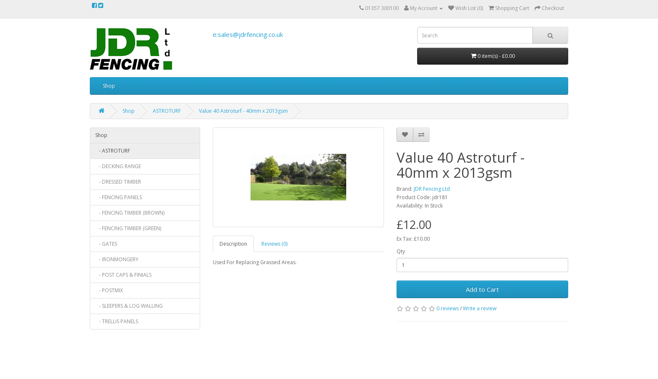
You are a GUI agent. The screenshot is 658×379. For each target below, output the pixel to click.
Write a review (479, 308)
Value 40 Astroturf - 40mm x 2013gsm (243, 110)
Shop (109, 85)
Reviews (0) (274, 243)
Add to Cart (482, 289)
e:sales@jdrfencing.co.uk (248, 34)
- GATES (106, 243)
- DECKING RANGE (118, 166)
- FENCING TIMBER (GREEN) (128, 228)
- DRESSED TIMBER (118, 181)
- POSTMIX (109, 290)
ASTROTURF (167, 110)
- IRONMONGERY (116, 259)
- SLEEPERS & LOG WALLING (129, 305)
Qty (401, 251)
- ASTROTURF (112, 150)
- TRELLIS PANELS (116, 321)
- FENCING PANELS (118, 197)
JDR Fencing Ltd (432, 188)
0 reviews (447, 308)
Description (233, 243)
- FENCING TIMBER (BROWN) (129, 212)
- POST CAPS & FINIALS (123, 274)
